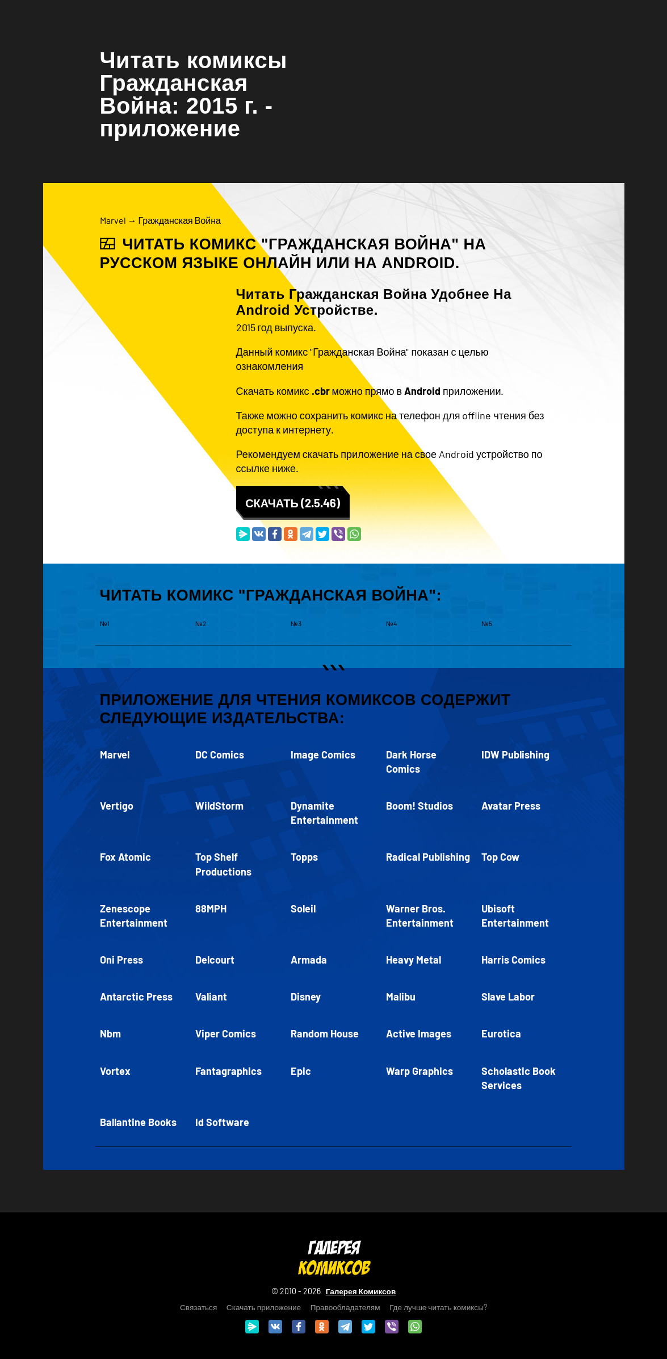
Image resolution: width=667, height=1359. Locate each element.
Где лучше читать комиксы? (438, 1307)
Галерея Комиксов (361, 1291)
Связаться (198, 1307)
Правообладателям (345, 1307)
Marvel (113, 220)
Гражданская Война (180, 220)
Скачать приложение (263, 1307)
